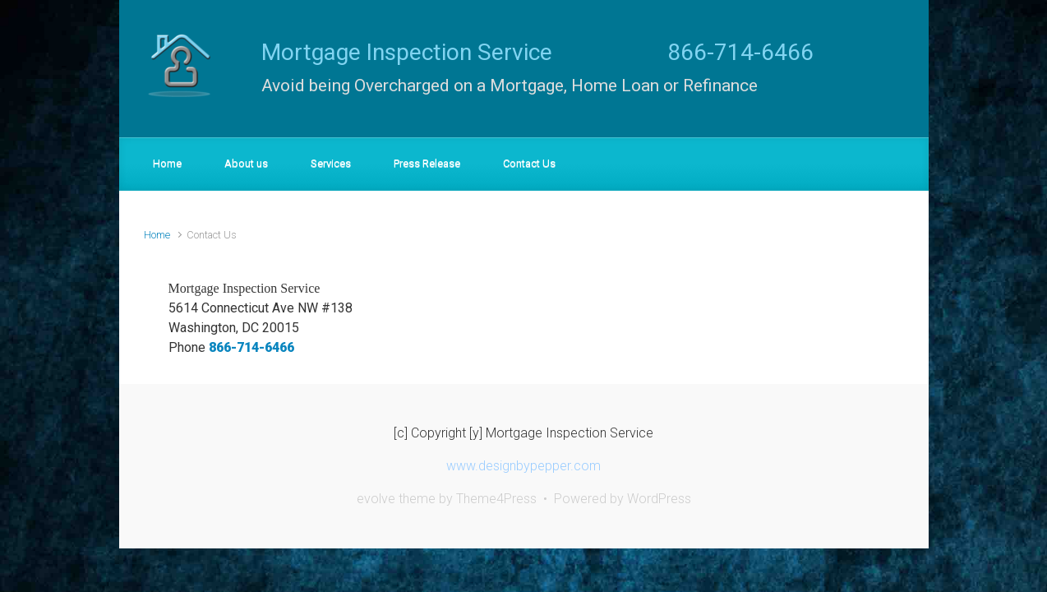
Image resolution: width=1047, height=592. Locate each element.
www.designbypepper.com (523, 466)
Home (157, 235)
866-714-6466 (251, 347)
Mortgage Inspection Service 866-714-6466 (537, 52)
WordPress (659, 498)
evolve (376, 498)
